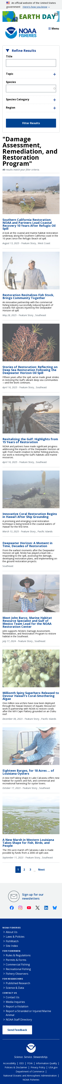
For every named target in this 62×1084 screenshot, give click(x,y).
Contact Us (9, 993)
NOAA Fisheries (11, 927)
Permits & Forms (16, 960)
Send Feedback (17, 1030)
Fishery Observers (17, 973)
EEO (21, 1063)
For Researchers (12, 978)
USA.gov (53, 1067)
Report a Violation (17, 1006)
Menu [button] (53, 28)
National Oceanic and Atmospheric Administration (30, 1075)
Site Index (12, 946)
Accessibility (9, 1063)
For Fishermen (11, 951)
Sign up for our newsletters (32, 896)
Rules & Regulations (18, 955)
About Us (11, 932)
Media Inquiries (15, 1002)
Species (11, 82)
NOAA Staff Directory (19, 1019)
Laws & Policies (15, 936)
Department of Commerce (30, 1071)
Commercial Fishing (18, 964)
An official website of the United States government (31, 5)
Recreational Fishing (18, 969)
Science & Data (15, 988)
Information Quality (46, 1063)
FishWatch (12, 941)
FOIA (30, 1063)
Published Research (18, 983)
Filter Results (31, 123)
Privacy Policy (38, 1067)
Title (9, 56)
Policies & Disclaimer (16, 1067)
